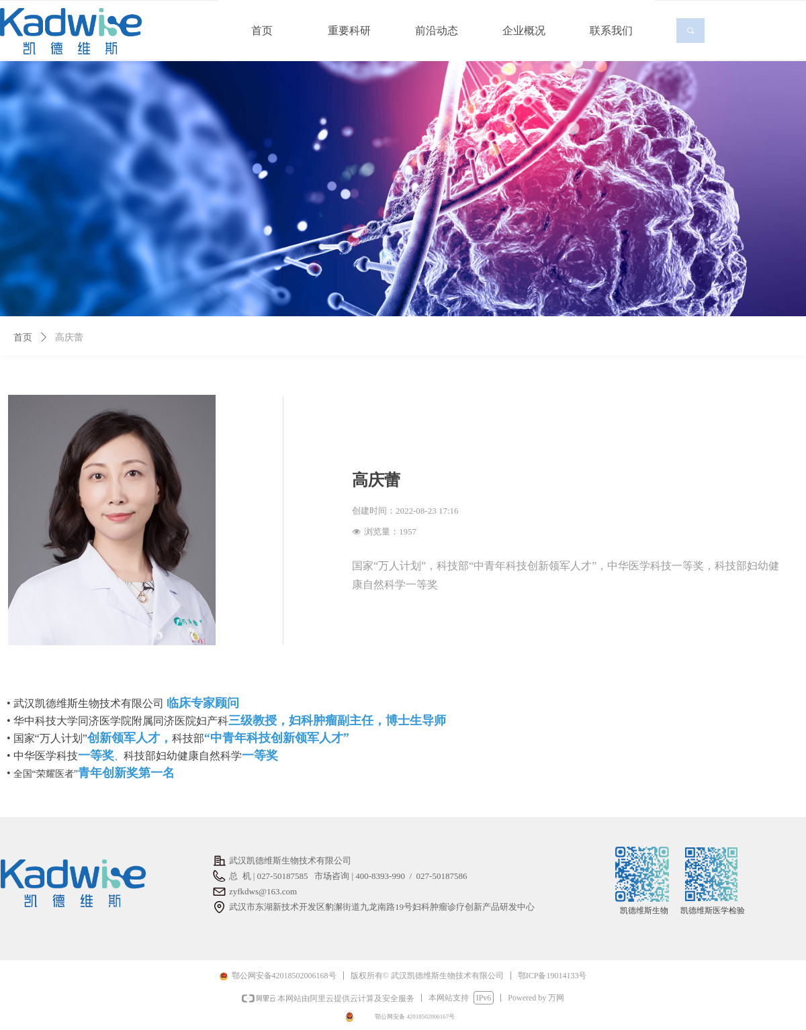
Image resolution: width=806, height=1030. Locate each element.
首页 (22, 337)
